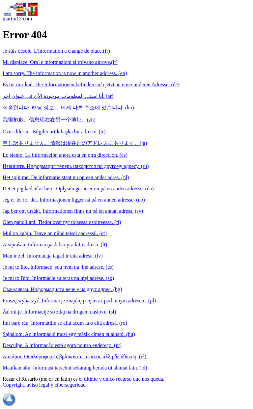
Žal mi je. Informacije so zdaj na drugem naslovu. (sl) (59, 311)
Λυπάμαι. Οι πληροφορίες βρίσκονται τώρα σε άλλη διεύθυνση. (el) (74, 356)
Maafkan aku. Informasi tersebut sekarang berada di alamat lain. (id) (75, 367)
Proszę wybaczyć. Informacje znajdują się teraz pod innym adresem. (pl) (79, 300)
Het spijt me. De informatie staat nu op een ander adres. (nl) (66, 177)
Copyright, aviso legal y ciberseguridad (44, 385)
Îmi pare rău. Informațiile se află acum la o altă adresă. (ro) (65, 323)
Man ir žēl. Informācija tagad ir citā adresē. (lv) (53, 256)
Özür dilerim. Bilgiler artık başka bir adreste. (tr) (54, 131)
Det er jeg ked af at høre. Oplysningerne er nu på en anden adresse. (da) (78, 188)
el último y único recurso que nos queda (121, 379)
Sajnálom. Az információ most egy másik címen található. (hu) (69, 334)
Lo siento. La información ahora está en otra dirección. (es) (65, 155)
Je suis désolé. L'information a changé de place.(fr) (56, 51)
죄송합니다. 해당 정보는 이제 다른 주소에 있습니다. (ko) (68, 107)
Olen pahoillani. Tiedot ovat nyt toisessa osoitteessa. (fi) (62, 222)
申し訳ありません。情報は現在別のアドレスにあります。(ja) (75, 143)
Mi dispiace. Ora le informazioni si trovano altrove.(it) (60, 62)
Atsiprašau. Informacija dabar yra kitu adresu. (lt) (55, 244)
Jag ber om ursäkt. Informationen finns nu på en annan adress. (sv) (73, 211)
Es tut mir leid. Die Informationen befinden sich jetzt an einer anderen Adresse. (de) (91, 84)
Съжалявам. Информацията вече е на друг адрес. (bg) (62, 289)
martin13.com (17, 18)
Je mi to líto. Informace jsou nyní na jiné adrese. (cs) (58, 267)
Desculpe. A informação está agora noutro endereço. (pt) (62, 345)
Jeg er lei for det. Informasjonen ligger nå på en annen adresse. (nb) (74, 200)
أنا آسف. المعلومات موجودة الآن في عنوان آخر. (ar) (58, 96)
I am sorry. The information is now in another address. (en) (65, 73)
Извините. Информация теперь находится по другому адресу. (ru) (76, 166)
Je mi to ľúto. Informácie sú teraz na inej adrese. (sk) (58, 278)
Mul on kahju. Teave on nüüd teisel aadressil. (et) (55, 233)
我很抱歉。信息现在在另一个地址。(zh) (49, 120)
